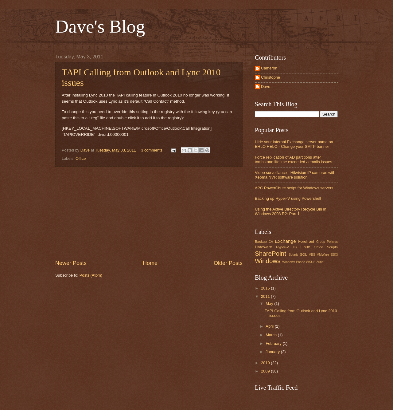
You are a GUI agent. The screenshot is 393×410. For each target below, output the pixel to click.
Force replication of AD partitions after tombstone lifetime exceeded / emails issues (293, 159)
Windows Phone (293, 262)
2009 (266, 371)
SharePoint (270, 253)
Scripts (332, 247)
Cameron (269, 68)
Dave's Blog (100, 26)
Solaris (293, 254)
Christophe (270, 77)
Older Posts (228, 263)
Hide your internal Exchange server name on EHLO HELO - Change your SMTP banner (294, 144)
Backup (261, 241)
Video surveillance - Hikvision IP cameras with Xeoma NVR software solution (295, 174)
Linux (305, 247)
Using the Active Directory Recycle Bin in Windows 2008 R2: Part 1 (290, 211)
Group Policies (327, 241)
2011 (266, 296)
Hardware (263, 247)
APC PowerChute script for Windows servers (294, 188)
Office (81, 158)
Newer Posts (71, 263)
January (273, 351)
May (270, 303)
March (272, 335)
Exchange (285, 241)
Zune (319, 262)
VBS (312, 254)
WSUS (311, 262)
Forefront (306, 241)
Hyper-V (282, 247)
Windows (268, 260)
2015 (266, 288)
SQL (303, 254)
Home (150, 263)
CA (271, 241)
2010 (266, 363)
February (274, 343)
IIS (295, 247)
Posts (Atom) (91, 275)
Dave (265, 86)
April (270, 326)
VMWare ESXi (327, 254)
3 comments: (153, 150)
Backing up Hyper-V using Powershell (288, 198)
